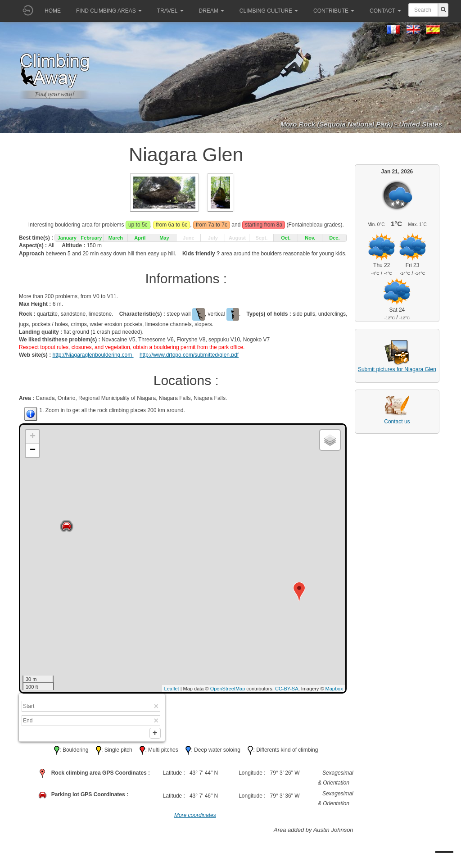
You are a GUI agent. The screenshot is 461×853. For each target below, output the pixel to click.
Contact (385, 11)
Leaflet (171, 688)
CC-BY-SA (286, 688)
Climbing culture (269, 11)
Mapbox (334, 688)
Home (53, 11)
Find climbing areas (109, 11)
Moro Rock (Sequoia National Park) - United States (361, 124)
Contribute (333, 11)
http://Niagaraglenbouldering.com (92, 355)
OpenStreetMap (227, 688)
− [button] (33, 450)
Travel (170, 11)
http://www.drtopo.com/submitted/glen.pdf (189, 355)
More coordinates (195, 817)
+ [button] (33, 437)
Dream (211, 11)
